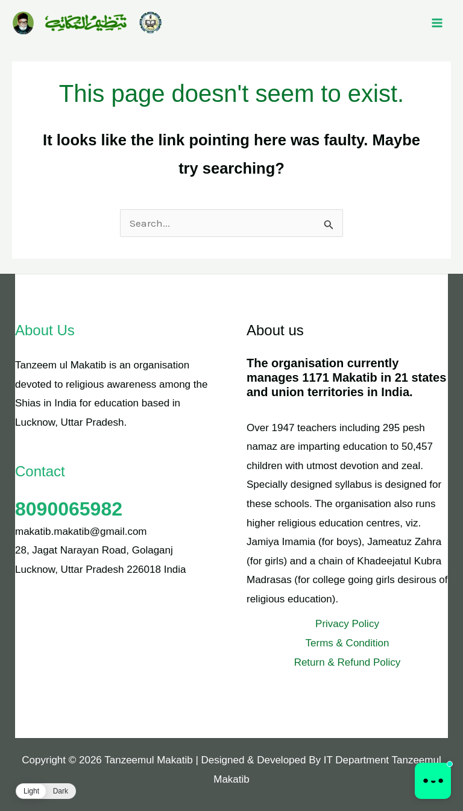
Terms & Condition (347, 643)
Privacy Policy (347, 624)
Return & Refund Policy (347, 662)
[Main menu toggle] (438, 23)
